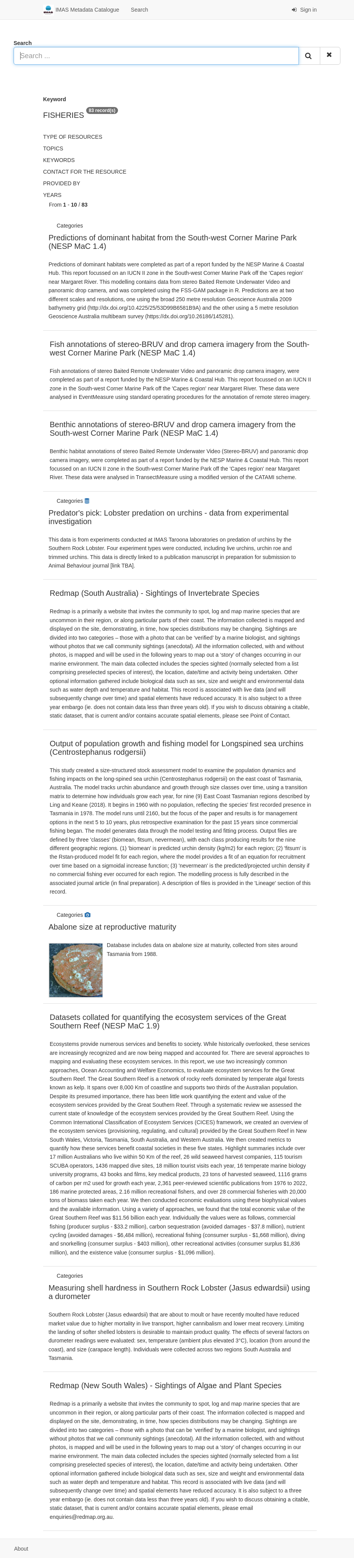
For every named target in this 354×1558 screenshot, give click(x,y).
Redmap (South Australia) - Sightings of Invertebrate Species (154, 593)
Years (52, 195)
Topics (53, 148)
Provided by (61, 183)
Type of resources (72, 137)
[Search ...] (156, 56)
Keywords (59, 160)
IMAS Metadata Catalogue (81, 10)
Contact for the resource (85, 172)
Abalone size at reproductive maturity (112, 927)
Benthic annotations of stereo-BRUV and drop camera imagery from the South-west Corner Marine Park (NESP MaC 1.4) (173, 428)
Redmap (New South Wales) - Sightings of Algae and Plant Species (165, 1385)
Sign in (304, 10)
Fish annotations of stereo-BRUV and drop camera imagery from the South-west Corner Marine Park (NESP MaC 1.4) (179, 348)
